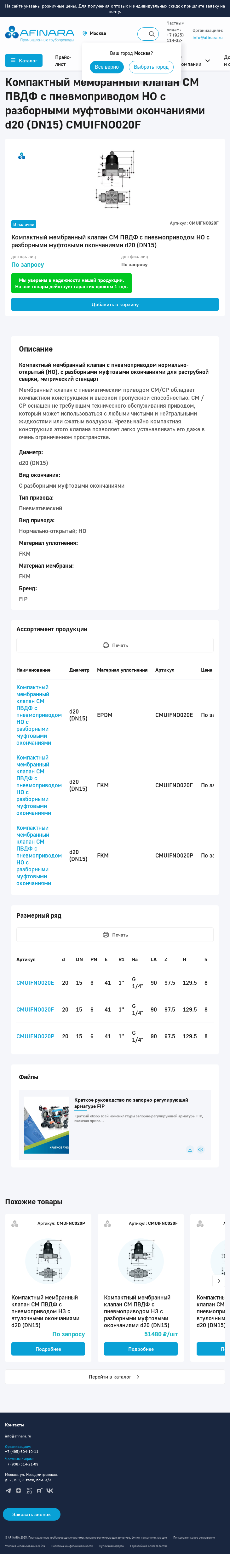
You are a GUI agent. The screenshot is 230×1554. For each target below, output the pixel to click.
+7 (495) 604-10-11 (21, 1451)
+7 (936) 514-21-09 (21, 1464)
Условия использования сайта (25, 1546)
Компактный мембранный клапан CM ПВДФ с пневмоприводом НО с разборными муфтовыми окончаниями (39, 715)
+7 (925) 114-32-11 (175, 40)
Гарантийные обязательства (149, 1546)
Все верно (107, 67)
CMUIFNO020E (35, 982)
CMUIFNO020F (35, 1009)
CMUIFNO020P (35, 1036)
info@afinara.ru (208, 37)
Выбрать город (151, 67)
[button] (94, 33)
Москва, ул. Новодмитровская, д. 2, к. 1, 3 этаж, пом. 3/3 (31, 1477)
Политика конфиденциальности (72, 1546)
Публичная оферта (111, 1546)
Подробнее (48, 1349)
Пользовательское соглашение (194, 1537)
